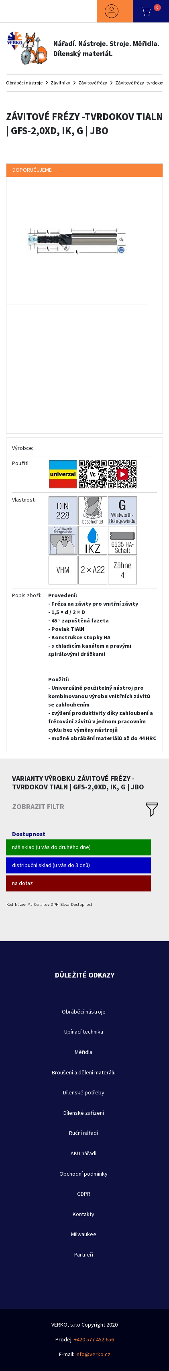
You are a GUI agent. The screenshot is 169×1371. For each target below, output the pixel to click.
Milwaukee (83, 1234)
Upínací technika (83, 1032)
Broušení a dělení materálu (84, 1073)
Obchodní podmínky (83, 1174)
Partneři (83, 1255)
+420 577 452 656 (94, 1340)
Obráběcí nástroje (24, 82)
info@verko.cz (92, 1355)
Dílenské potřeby (83, 1093)
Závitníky (60, 82)
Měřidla (83, 1052)
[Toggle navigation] (22, 11)
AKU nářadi (83, 1154)
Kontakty (83, 1214)
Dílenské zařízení (83, 1113)
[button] (115, 11)
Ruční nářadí (83, 1133)
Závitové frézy (92, 82)
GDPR (83, 1194)
